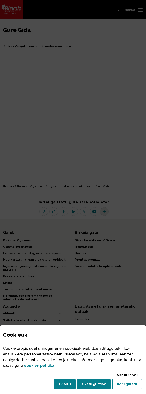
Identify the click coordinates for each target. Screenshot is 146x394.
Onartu (67, 385)
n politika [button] (39, 365)
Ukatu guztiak (95, 385)
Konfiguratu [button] (129, 385)
